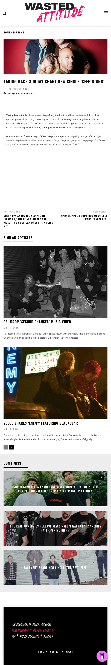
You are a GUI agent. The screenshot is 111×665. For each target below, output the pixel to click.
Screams (18, 32)
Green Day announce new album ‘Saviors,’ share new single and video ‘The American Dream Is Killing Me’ (28, 221)
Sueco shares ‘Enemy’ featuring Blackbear (41, 423)
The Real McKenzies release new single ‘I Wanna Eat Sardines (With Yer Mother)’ (55, 528)
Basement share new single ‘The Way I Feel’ (56, 568)
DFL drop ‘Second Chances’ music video (37, 321)
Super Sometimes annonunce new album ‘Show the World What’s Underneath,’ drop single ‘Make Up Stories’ (55, 489)
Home (7, 32)
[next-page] (11, 447)
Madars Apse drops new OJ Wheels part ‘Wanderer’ (84, 217)
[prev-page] (6, 447)
